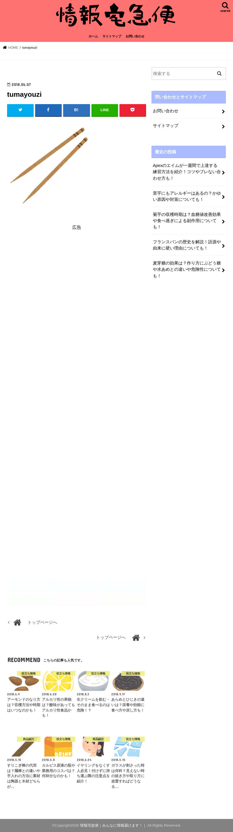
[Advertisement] (76, 286)
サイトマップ (111, 36)
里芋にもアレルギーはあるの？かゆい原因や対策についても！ (187, 196)
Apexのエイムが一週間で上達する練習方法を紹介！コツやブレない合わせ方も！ (187, 171)
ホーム (93, 36)
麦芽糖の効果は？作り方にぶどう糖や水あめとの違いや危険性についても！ (187, 269)
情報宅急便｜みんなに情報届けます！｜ (113, 825)
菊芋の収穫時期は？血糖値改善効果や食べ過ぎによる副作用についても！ (187, 220)
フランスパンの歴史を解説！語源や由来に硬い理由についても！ (187, 245)
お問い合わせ (135, 36)
